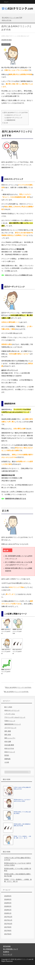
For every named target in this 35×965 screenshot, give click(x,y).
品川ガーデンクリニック (13, 117)
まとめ (5, 123)
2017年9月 (7, 927)
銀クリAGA (8, 707)
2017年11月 (8, 920)
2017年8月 (7, 930)
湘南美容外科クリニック (12, 724)
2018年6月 (7, 896)
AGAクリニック (9, 752)
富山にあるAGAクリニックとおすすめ (18, 687)
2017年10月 (8, 923)
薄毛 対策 (7, 734)
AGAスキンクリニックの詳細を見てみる (18, 275)
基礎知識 (7, 759)
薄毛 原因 (7, 731)
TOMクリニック (9, 721)
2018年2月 (7, 910)
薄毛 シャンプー (9, 738)
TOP (12, 17)
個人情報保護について (10, 949)
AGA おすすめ (6, 44)
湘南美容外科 (10, 120)
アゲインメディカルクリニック (14, 717)
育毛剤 (6, 755)
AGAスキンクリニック (13, 115)
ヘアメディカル (9, 714)
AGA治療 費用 (9, 745)
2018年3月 (7, 906)
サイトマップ (7, 954)
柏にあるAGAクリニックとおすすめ (16, 691)
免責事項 (6, 952)
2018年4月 (7, 903)
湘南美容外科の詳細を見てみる (15, 498)
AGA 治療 (7, 741)
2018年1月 (7, 913)
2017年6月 (7, 934)
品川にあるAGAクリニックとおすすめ (15, 112)
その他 (6, 762)
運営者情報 (7, 946)
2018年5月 (7, 899)
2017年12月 (8, 917)
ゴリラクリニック (10, 728)
